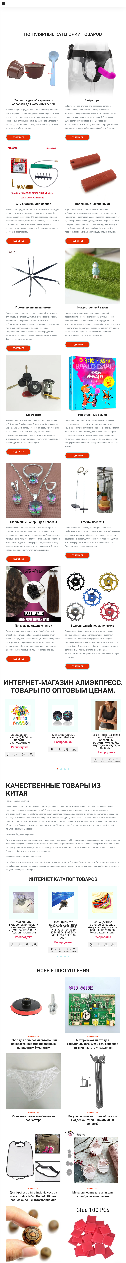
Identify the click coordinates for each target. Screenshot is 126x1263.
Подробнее (18, 137)
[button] (57, 769)
